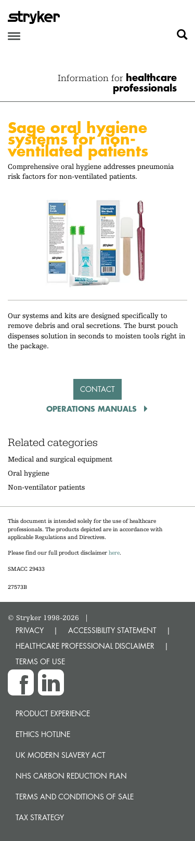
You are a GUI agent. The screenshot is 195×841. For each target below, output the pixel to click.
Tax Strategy (40, 817)
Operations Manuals (92, 408)
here (114, 552)
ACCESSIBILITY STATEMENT (112, 630)
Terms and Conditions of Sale (75, 796)
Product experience (53, 713)
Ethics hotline (43, 734)
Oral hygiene (28, 473)
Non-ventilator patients (46, 487)
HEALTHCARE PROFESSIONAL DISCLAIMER (85, 646)
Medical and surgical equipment (60, 459)
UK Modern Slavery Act (61, 755)
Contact (97, 389)
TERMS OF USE (40, 661)
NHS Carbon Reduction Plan (71, 776)
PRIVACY (30, 630)
